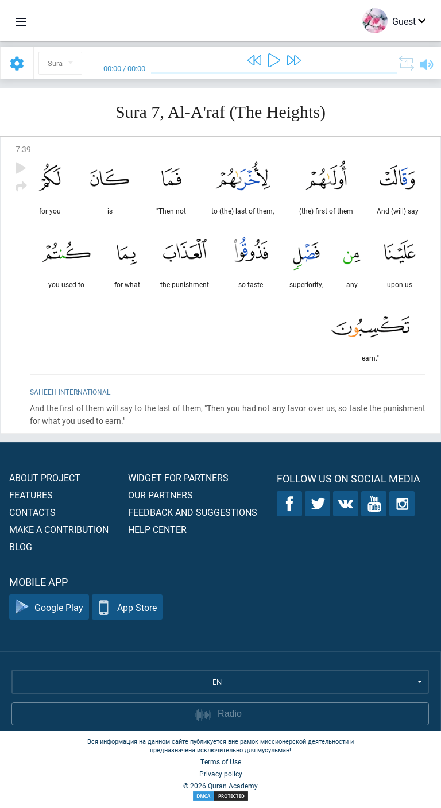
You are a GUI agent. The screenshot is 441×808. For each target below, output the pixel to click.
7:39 (23, 149)
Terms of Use (220, 761)
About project (44, 477)
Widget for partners (178, 477)
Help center (157, 529)
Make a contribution (59, 529)
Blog (20, 546)
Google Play (49, 607)
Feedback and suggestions (192, 512)
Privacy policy (220, 773)
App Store (127, 607)
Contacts (32, 512)
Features (31, 495)
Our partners (160, 495)
